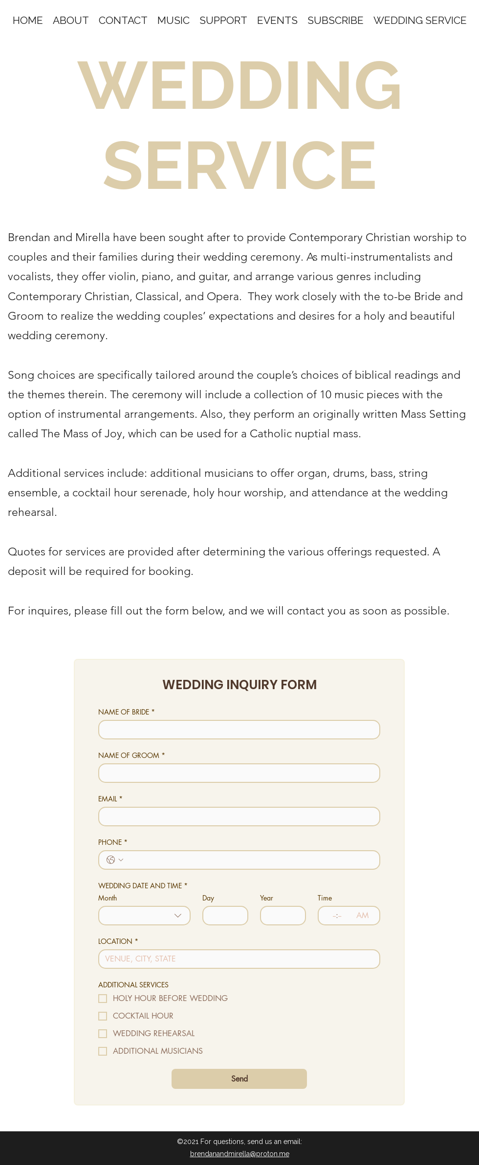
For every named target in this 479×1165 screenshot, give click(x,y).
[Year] (280, 915)
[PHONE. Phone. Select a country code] (115, 860)
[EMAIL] (236, 816)
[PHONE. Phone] (249, 860)
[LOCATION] (236, 959)
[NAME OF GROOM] (236, 773)
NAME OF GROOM (131, 755)
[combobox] (144, 915)
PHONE (113, 842)
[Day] (222, 915)
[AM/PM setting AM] (364, 915)
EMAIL (110, 799)
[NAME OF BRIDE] (236, 729)
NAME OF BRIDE (126, 712)
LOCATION (118, 941)
